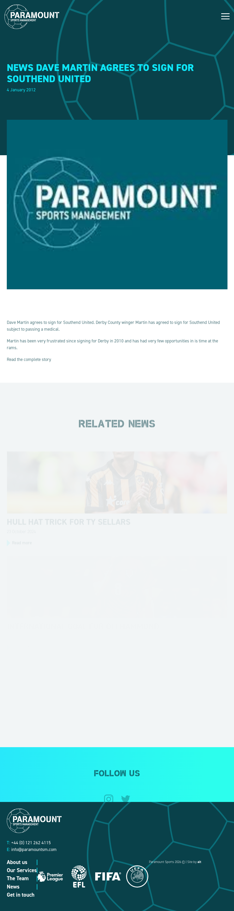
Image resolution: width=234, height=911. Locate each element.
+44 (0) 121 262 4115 (31, 843)
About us (17, 862)
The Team (18, 878)
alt (199, 862)
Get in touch (20, 894)
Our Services (22, 870)
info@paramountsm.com (34, 849)
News (13, 886)
